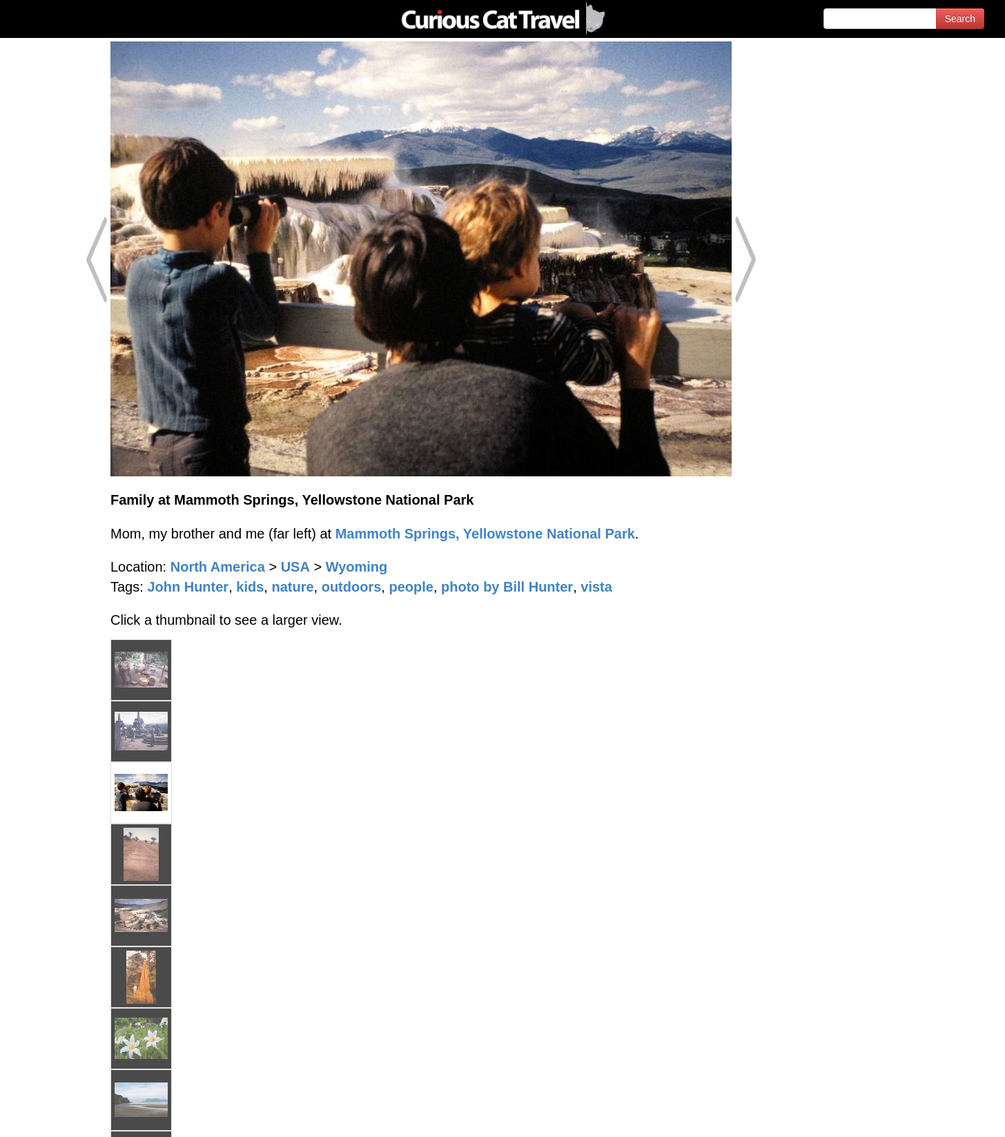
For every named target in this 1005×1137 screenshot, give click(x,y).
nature (292, 586)
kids (250, 586)
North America (217, 566)
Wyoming (357, 566)
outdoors (352, 586)
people (411, 586)
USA (295, 566)
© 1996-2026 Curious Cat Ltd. (84, 1114)
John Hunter (187, 586)
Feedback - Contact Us (937, 1114)
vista (596, 586)
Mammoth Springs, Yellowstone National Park (485, 533)
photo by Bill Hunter (507, 586)
